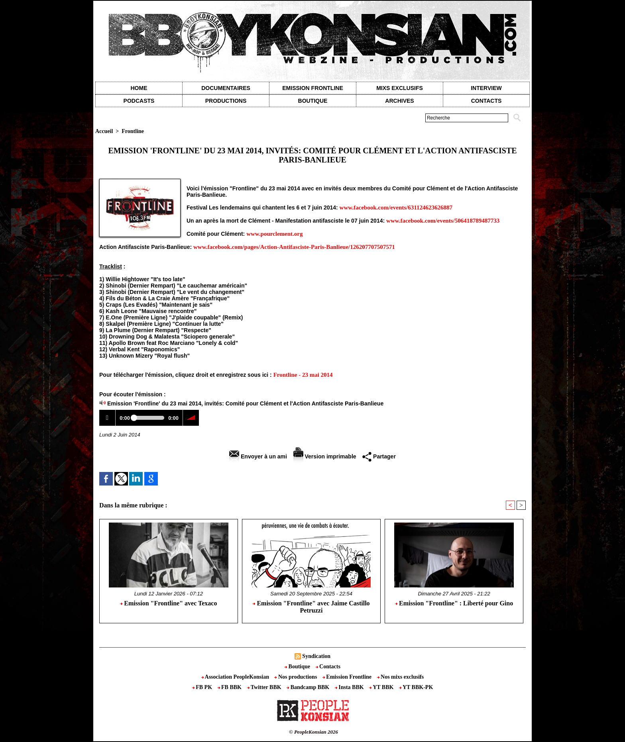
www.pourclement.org (274, 234)
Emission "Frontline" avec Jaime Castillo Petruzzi (311, 607)
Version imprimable (324, 456)
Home (139, 88)
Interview (486, 88)
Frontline (133, 131)
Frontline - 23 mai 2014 (303, 375)
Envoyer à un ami (258, 456)
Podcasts (139, 101)
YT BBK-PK (416, 687)
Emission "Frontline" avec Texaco (168, 603)
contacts (486, 101)
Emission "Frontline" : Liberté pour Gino (454, 603)
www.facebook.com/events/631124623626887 (396, 207)
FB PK (203, 687)
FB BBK (230, 687)
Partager (379, 456)
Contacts (328, 667)
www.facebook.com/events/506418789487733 (442, 220)
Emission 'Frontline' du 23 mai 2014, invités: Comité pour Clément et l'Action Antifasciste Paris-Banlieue (245, 403)
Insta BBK (350, 687)
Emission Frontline (312, 88)
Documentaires (225, 88)
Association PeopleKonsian (236, 677)
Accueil (104, 131)
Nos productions (296, 677)
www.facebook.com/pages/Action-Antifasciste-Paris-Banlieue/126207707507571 (294, 247)
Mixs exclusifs (399, 88)
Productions (225, 101)
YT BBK (382, 687)
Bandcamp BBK (309, 687)
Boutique (313, 101)
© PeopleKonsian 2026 (313, 732)
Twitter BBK (265, 687)
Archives (399, 101)
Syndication (316, 656)
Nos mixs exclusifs (400, 677)
